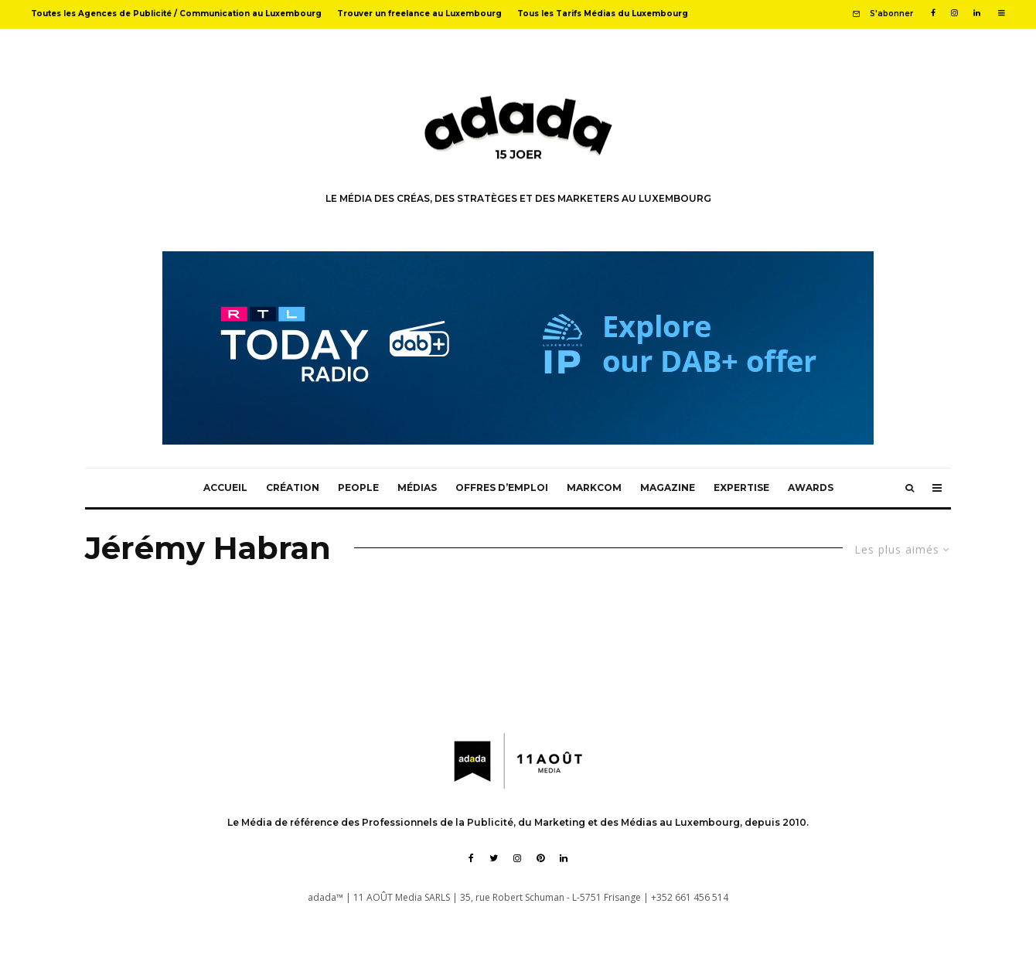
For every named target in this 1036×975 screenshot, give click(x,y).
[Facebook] (933, 13)
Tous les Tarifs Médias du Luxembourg (602, 14)
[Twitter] (494, 858)
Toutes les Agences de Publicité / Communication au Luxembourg (176, 14)
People (358, 487)
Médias (417, 487)
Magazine (667, 487)
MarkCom (594, 487)
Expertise (741, 487)
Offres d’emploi (501, 487)
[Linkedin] (977, 13)
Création (292, 487)
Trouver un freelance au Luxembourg (419, 14)
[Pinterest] (540, 858)
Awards (810, 487)
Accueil (225, 487)
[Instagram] (954, 13)
